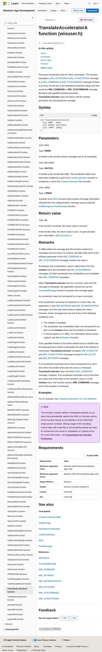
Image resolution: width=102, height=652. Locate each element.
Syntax (43, 53)
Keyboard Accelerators (49, 529)
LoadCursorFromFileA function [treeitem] (20, 315)
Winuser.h (50, 20)
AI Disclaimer (7, 646)
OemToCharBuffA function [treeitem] (18, 478)
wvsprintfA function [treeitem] (15, 614)
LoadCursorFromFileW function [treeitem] (16, 321)
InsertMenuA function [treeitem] (16, 234)
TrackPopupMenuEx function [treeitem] (19, 584)
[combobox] (18, 23)
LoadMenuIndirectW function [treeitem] (19, 362)
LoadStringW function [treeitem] (16, 376)
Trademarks (21, 650)
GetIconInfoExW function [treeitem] (17, 115)
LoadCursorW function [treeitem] (16, 328)
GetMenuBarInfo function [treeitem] (17, 125)
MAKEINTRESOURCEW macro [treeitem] (17, 403)
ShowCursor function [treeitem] (16, 569)
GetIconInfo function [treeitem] (15, 106)
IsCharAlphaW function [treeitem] (16, 276)
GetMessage (45, 206)
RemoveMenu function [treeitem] (16, 502)
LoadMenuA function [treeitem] (15, 352)
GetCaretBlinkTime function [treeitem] (18, 77)
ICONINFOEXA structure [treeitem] (17, 215)
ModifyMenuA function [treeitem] (16, 463)
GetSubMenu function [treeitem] (16, 191)
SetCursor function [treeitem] (15, 516)
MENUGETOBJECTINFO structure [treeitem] (17, 421)
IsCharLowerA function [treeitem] (16, 281)
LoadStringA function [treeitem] (16, 371)
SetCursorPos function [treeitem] (16, 521)
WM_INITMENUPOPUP (87, 306)
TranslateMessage (47, 290)
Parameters (45, 57)
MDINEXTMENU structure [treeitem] (18, 410)
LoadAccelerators (78, 178)
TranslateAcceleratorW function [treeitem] (16, 598)
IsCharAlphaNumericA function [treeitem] (20, 263)
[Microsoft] (5, 3)
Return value (46, 60)
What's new (78, 11)
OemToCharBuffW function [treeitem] (18, 482)
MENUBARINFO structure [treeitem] (18, 415)
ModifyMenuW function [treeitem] (16, 468)
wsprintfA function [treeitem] (14, 605)
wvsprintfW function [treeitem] (15, 619)
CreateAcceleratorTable (72, 181)
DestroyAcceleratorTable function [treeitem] (17, 27)
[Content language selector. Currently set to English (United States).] (15, 640)
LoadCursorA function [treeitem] (16, 310)
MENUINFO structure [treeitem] (16, 428)
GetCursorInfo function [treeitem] (16, 96)
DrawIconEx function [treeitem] (15, 57)
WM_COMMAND (51, 82)
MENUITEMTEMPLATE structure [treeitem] (17, 448)
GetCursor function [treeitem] (15, 91)
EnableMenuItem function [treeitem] (18, 67)
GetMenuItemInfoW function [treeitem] (19, 162)
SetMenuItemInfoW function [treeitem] (18, 550)
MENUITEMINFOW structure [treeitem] (19, 442)
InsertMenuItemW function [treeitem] (18, 244)
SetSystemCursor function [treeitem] (18, 560)
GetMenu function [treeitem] (14, 120)
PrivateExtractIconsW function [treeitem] (19, 497)
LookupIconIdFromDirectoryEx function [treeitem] (20, 390)
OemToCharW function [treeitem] (16, 487)
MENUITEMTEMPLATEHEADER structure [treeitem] (19, 456)
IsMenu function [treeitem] (14, 296)
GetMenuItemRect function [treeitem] (18, 167)
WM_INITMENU (63, 306)
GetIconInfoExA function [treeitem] (17, 111)
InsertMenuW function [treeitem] (16, 249)
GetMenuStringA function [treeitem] (17, 176)
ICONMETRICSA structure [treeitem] (18, 225)
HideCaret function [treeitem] (15, 201)
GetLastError (65, 235)
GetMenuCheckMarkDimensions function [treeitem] (19, 131)
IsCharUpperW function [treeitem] (17, 291)
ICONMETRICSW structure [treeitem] (18, 230)
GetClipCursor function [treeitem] (16, 86)
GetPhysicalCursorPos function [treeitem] (20, 186)
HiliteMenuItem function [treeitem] (17, 205)
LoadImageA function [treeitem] (16, 342)
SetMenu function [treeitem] (14, 526)
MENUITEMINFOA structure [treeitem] (19, 437)
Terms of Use (7, 650)
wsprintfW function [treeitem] (15, 609)
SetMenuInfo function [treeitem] (16, 535)
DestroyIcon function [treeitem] (15, 43)
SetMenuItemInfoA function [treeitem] (18, 545)
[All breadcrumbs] (41, 20)
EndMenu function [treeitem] (14, 72)
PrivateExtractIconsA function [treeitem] (19, 492)
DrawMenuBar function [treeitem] (16, 62)
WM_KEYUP (90, 354)
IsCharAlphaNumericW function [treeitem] (16, 270)
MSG (55, 199)
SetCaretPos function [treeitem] (16, 511)
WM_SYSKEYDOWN (79, 78)
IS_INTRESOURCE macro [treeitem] (18, 254)
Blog (36, 646)
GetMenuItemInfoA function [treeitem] (18, 157)
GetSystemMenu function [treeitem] (17, 196)
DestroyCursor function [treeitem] (16, 38)
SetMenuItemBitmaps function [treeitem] (19, 540)
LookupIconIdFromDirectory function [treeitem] (18, 382)
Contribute (47, 646)
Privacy (58, 646)
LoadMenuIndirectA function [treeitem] (19, 357)
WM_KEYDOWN (58, 78)
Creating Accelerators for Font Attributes (77, 399)
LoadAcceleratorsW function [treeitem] (19, 305)
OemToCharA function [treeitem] (16, 473)
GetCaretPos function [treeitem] (16, 82)
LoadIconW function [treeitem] (15, 337)
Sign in (96, 3)
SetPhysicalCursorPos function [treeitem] (20, 555)
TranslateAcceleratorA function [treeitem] (17, 590)
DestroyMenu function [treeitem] (16, 48)
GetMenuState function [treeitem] (16, 172)
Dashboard (92, 11)
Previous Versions (23, 646)
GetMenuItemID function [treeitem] (17, 152)
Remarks (44, 64)
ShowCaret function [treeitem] (15, 564)
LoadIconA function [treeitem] (15, 333)
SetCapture (65, 337)
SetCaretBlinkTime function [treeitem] (18, 506)
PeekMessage (60, 206)
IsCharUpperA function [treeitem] (16, 286)
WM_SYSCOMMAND (72, 82)
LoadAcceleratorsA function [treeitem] (18, 300)
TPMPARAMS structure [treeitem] (17, 574)
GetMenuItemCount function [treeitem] (19, 148)
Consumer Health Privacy (76, 646)
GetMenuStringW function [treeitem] (18, 181)
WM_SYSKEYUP (90, 351)
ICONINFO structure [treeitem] (15, 210)
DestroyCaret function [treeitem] (16, 33)
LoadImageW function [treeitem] (16, 347)
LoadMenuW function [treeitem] (16, 366)
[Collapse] (32, 17)
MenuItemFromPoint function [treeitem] (19, 432)
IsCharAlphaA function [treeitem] (16, 258)
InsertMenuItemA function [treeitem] (18, 239)
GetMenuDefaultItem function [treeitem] (19, 138)
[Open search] (89, 3)
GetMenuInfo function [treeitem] (16, 143)
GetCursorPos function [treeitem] (16, 101)
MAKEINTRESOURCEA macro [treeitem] (20, 397)
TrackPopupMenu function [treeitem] (18, 579)
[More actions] (97, 20)
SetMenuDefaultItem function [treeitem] (19, 531)
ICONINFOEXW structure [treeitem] (18, 220)
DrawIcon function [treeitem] (14, 53)
